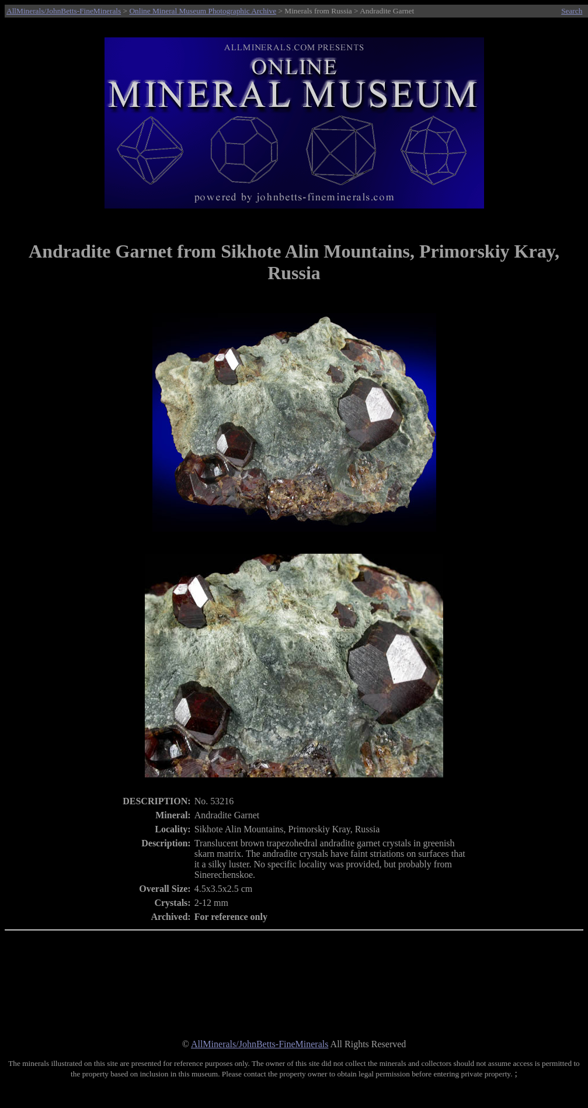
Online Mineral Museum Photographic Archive (202, 10)
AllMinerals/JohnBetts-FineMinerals (63, 10)
